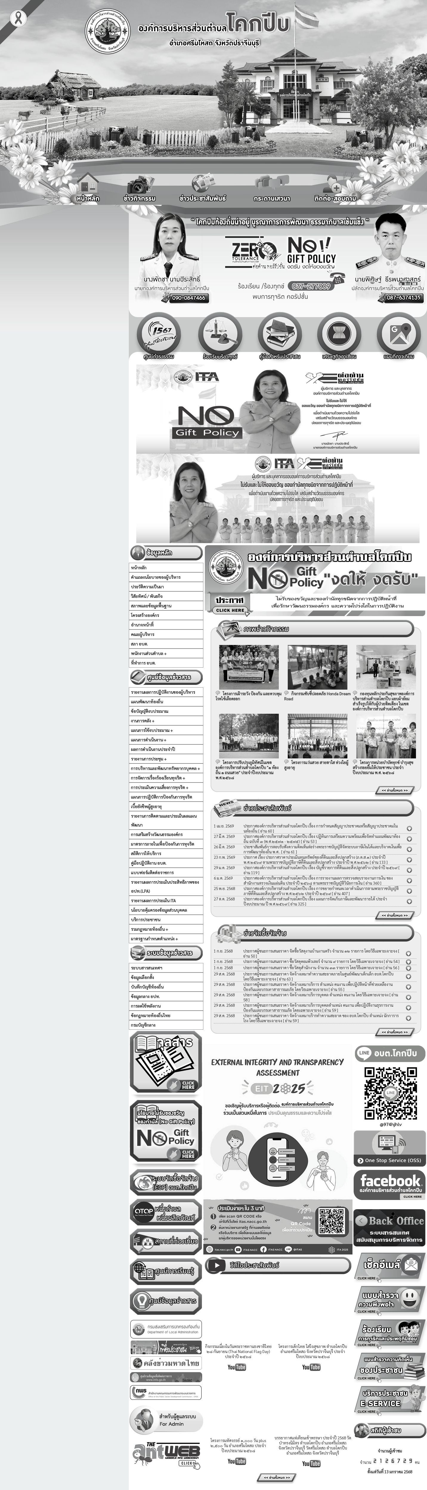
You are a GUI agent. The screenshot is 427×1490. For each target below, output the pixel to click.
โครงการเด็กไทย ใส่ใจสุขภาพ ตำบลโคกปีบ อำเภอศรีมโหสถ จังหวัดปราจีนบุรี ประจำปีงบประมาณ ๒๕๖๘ (313, 1351)
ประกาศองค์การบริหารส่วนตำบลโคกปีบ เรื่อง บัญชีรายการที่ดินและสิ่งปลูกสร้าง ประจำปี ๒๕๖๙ (320, 867)
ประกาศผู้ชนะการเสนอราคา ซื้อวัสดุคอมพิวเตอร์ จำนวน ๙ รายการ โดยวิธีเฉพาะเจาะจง (313, 961)
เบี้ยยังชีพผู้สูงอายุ (146, 806)
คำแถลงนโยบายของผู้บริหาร (155, 577)
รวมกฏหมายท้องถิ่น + (149, 929)
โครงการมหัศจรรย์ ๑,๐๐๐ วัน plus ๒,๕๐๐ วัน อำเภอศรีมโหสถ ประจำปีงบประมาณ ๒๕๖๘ (238, 1445)
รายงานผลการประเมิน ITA (153, 900)
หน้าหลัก (138, 567)
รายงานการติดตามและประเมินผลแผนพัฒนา (164, 820)
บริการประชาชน (145, 919)
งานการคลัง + (142, 720)
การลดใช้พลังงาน (145, 1006)
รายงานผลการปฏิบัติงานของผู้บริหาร (163, 692)
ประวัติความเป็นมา (147, 586)
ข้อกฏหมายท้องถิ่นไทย (150, 1015)
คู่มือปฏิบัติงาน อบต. (148, 863)
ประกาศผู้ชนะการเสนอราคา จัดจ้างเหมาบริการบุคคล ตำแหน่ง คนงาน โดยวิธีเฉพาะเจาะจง (316, 994)
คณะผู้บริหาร (142, 634)
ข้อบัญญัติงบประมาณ (149, 711)
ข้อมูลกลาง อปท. (145, 996)
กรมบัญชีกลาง (143, 1025)
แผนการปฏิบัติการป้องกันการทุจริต (161, 796)
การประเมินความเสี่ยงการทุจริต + (159, 787)
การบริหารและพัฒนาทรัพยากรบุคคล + (165, 768)
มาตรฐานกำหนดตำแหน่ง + (154, 938)
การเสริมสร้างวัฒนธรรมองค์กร (156, 834)
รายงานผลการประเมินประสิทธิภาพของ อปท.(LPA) (165, 886)
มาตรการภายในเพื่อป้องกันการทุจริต (162, 844)
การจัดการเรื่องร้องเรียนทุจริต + (158, 777)
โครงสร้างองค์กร (145, 615)
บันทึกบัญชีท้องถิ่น (147, 986)
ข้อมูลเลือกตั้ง (142, 977)
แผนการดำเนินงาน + (148, 739)
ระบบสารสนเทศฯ (146, 967)
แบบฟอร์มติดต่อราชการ (152, 872)
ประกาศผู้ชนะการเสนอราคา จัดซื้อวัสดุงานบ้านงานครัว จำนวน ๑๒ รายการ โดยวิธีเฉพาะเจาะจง (320, 950)
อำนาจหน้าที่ (142, 624)
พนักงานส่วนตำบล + (149, 653)
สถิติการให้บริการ (146, 853)
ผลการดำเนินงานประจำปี (153, 749)
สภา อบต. (139, 643)
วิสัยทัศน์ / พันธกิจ (147, 596)
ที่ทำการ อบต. (143, 662)
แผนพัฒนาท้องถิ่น (147, 701)
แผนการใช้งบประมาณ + (152, 730)
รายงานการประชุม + (149, 758)
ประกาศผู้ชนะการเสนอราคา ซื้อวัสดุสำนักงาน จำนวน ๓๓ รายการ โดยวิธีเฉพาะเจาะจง (313, 967)
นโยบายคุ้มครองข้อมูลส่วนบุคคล (159, 910)
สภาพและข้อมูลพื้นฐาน (151, 605)
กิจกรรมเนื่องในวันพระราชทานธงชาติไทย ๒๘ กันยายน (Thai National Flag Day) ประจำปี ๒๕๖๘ (238, 1351)
